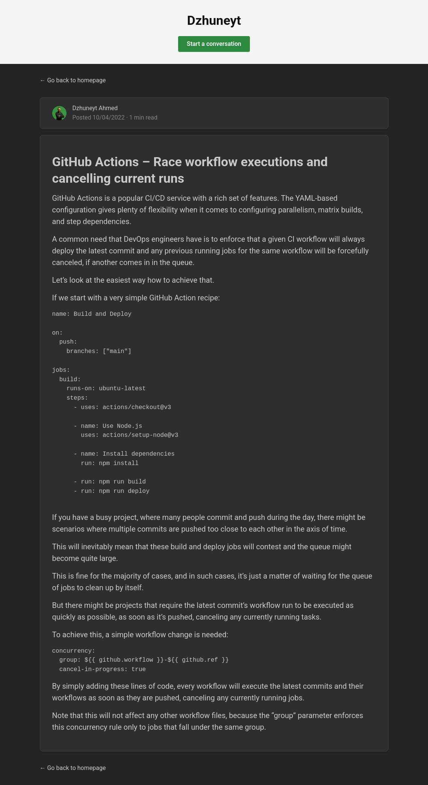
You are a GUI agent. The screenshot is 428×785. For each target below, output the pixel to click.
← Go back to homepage (73, 80)
